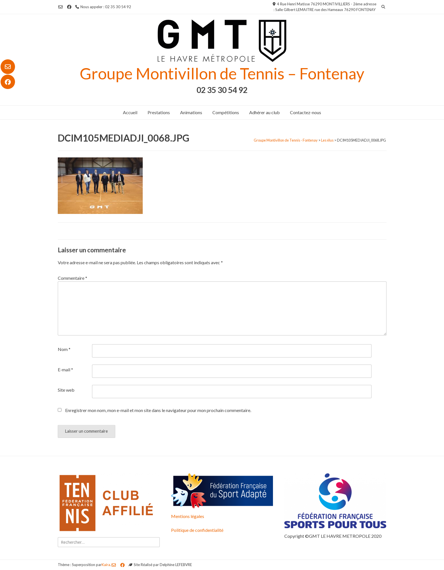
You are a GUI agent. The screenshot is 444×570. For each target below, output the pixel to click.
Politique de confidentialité (197, 530)
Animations (191, 112)
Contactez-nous (305, 112)
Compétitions (225, 112)
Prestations (159, 112)
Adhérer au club (264, 112)
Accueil (130, 112)
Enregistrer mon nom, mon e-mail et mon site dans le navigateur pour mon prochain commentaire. (158, 410)
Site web (66, 390)
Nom (64, 349)
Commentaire (72, 278)
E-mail (65, 369)
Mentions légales (187, 516)
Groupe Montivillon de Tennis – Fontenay (222, 73)
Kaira (106, 564)
